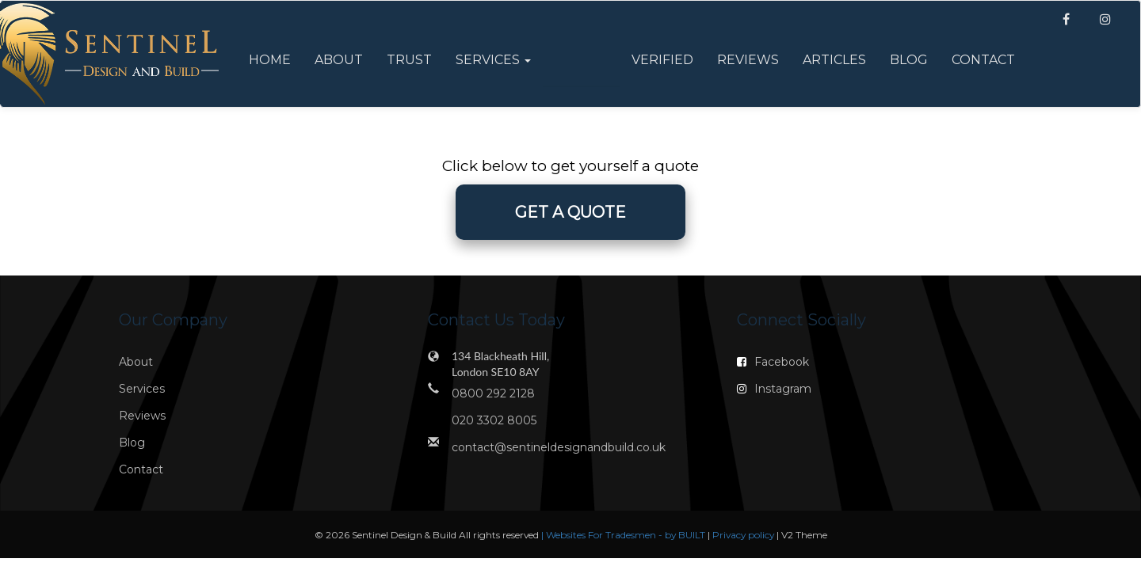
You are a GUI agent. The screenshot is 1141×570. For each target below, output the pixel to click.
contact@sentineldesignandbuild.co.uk (559, 447)
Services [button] (493, 59)
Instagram (774, 389)
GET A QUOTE (570, 212)
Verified (662, 59)
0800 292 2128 (493, 393)
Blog (909, 59)
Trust (409, 59)
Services (142, 389)
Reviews (748, 59)
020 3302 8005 (494, 420)
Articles (834, 59)
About (339, 59)
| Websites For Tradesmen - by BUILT (624, 535)
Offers (581, 59)
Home (270, 59)
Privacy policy (744, 535)
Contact (983, 59)
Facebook (773, 362)
